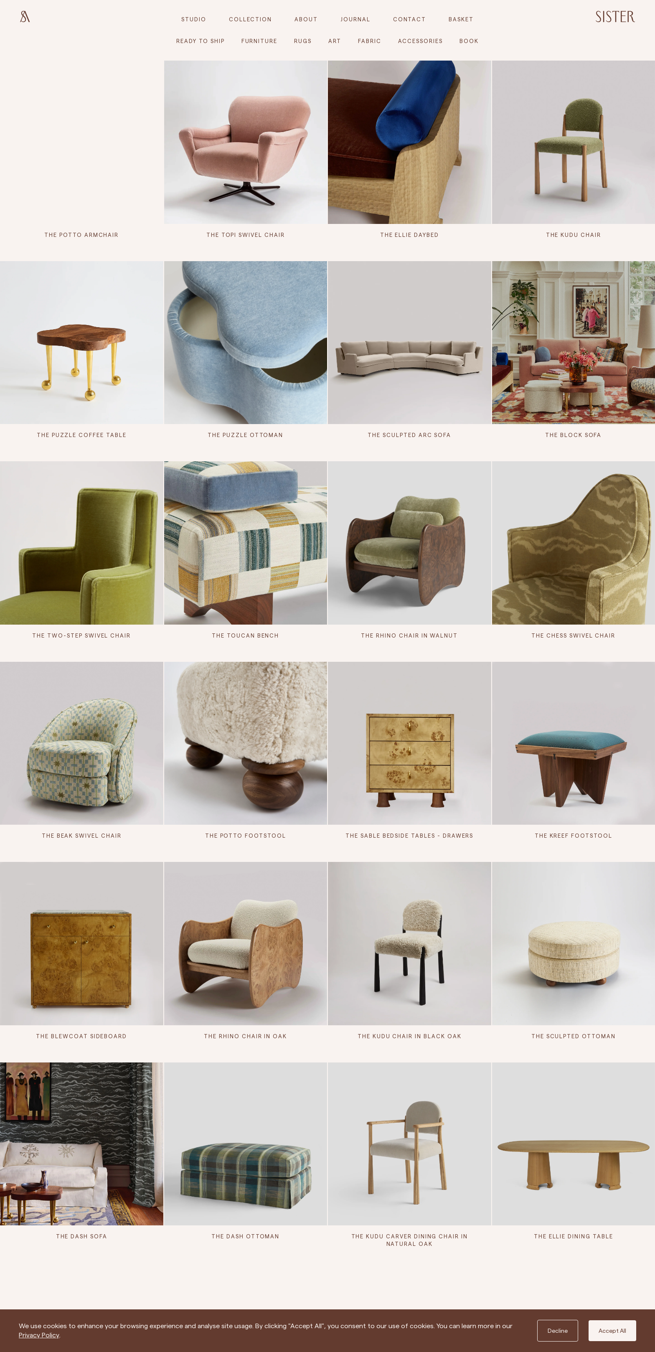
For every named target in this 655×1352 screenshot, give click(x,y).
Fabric (369, 41)
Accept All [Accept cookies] (612, 1330)
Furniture (259, 41)
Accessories (420, 41)
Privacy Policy (39, 1335)
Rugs (303, 41)
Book (469, 41)
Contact (410, 19)
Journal (355, 19)
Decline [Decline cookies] (558, 1330)
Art (334, 41)
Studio (193, 19)
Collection (250, 19)
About (306, 19)
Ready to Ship (200, 41)
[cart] (461, 19)
